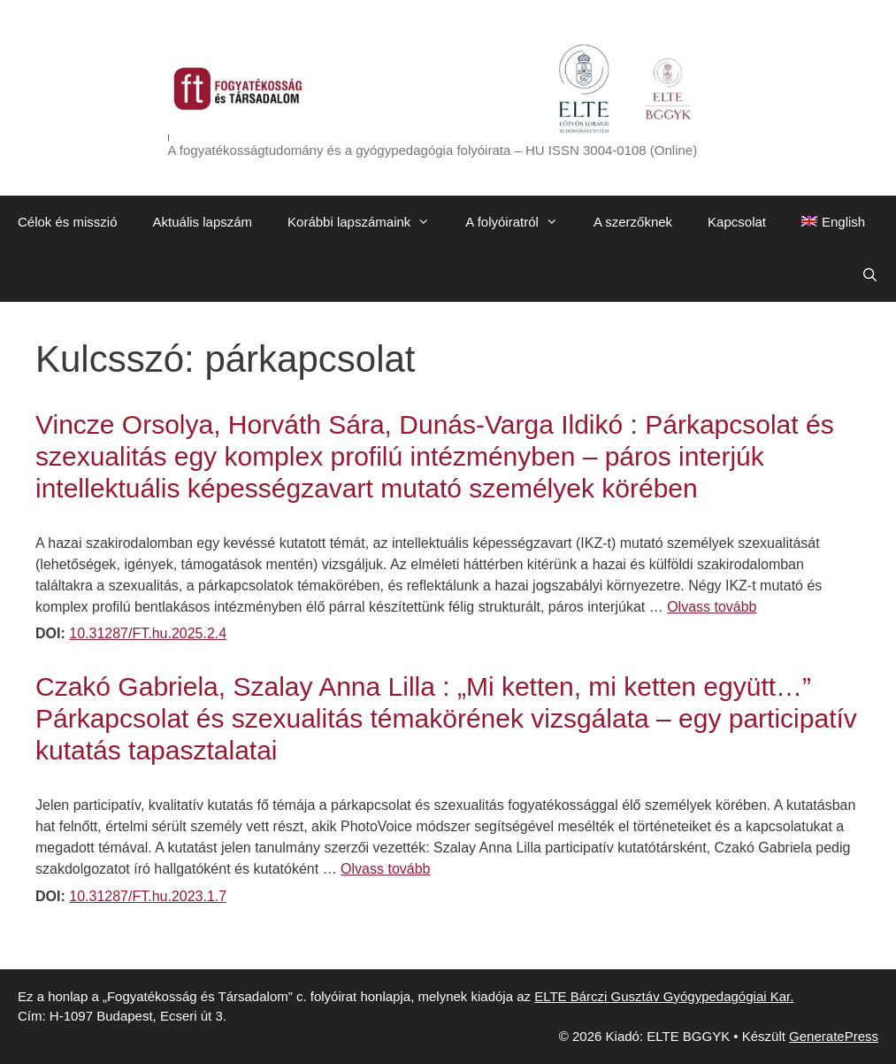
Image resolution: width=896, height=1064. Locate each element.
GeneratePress (833, 1036)
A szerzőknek (633, 221)
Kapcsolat (737, 221)
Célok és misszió (68, 221)
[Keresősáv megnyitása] (870, 275)
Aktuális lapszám (203, 221)
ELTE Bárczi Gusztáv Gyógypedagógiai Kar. (663, 996)
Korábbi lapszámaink (367, 222)
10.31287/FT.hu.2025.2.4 (147, 633)
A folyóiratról (520, 222)
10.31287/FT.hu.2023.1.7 (147, 896)
